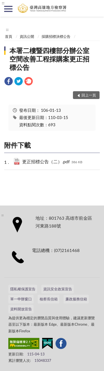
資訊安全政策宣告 (57, 289)
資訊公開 (27, 36)
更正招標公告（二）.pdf (52, 162)
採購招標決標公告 (56, 36)
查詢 (95, 8)
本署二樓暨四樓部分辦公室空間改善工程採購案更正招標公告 (49, 58)
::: (3, 3)
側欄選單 (8, 9)
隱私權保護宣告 (22, 289)
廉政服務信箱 (76, 299)
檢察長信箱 (49, 299)
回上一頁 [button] (89, 95)
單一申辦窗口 (21, 299)
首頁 (8, 36)
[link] (8, 82)
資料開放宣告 (21, 309)
